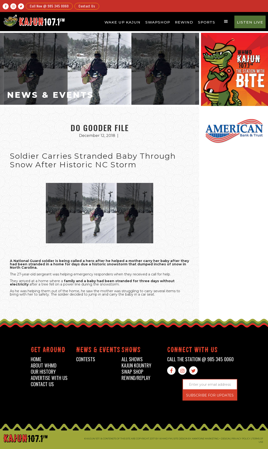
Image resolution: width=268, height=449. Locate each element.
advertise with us (49, 377)
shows (131, 350)
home (36, 359)
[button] (226, 21)
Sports (206, 22)
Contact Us (87, 5)
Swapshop (157, 22)
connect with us (192, 350)
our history (43, 371)
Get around (48, 350)
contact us (42, 384)
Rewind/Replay (136, 377)
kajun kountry (136, 365)
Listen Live (250, 22)
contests (85, 359)
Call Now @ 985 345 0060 (49, 5)
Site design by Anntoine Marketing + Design (202, 438)
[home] (33, 20)
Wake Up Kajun (122, 22)
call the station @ (200, 359)
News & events (98, 350)
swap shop (132, 371)
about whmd (43, 365)
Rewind (184, 22)
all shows (132, 359)
